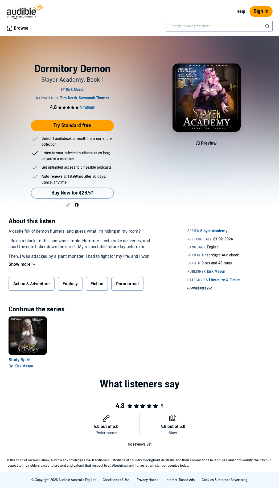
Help (240, 11)
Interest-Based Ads (180, 480)
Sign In (261, 11)
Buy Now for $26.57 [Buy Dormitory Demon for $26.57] (72, 193)
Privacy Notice (148, 480)
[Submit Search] (268, 26)
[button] (68, 205)
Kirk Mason (24, 366)
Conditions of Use (116, 480)
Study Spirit (20, 360)
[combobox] (219, 26)
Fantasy (70, 284)
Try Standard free (72, 125)
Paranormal (127, 284)
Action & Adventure (31, 284)
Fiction (97, 284)
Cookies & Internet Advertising (225, 480)
